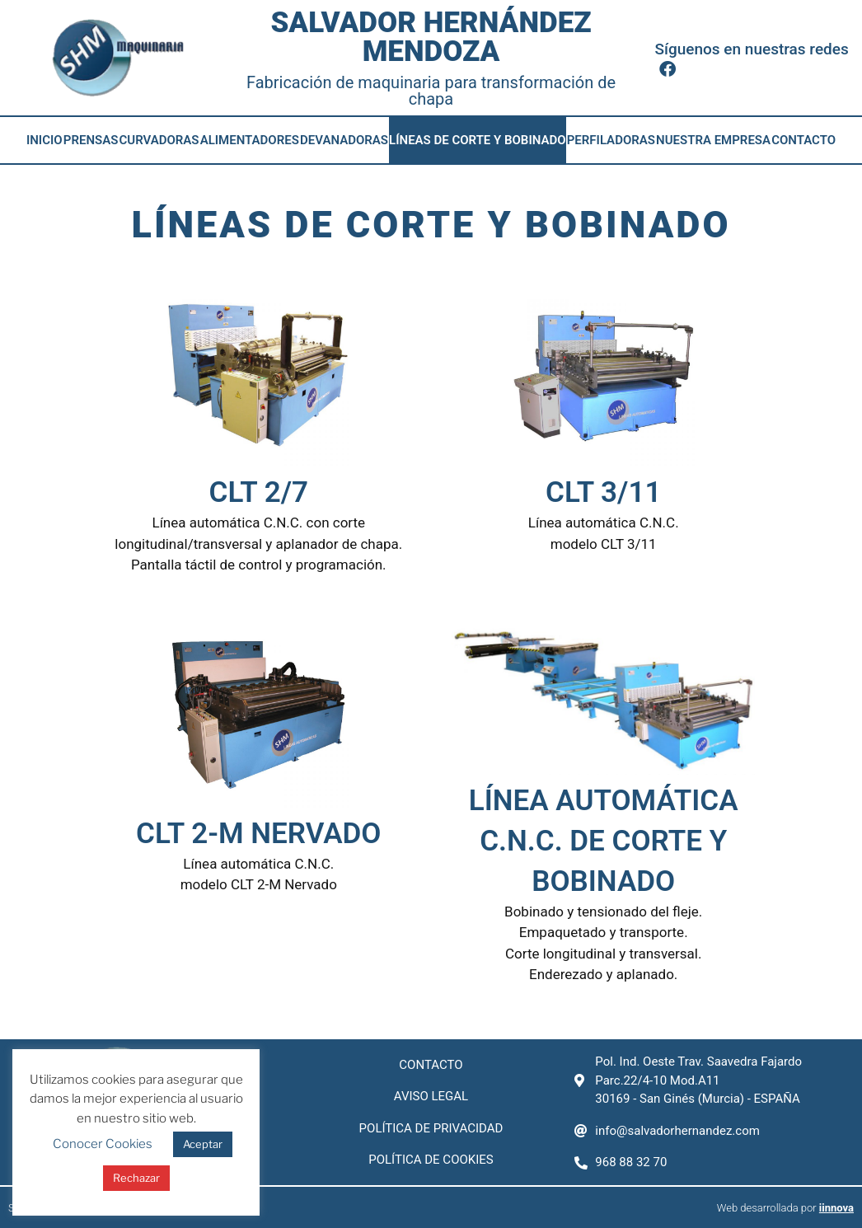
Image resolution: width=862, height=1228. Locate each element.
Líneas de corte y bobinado (477, 140)
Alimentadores (249, 140)
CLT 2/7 (258, 492)
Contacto (803, 140)
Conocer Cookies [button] (102, 1144)
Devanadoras (344, 140)
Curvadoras (159, 140)
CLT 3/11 (603, 492)
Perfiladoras (611, 140)
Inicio (44, 140)
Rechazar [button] (136, 1177)
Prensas (91, 140)
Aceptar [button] (203, 1144)
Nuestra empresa (713, 140)
